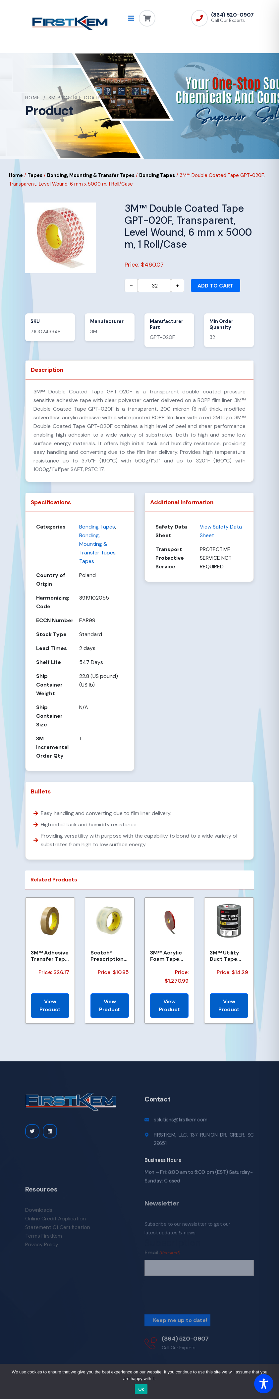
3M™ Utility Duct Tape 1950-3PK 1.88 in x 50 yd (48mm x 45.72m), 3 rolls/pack (228, 955)
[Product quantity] (154, 285)
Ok (141, 1389)
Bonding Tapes (157, 175)
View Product (50, 1005)
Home (32, 98)
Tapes (35, 175)
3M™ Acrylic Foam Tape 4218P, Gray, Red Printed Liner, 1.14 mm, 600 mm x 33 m (169, 955)
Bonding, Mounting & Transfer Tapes (91, 175)
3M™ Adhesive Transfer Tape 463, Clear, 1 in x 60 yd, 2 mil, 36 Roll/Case (50, 955)
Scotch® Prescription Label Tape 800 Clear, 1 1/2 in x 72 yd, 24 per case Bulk (108, 955)
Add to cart (215, 285)
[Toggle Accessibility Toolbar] (263, 1383)
